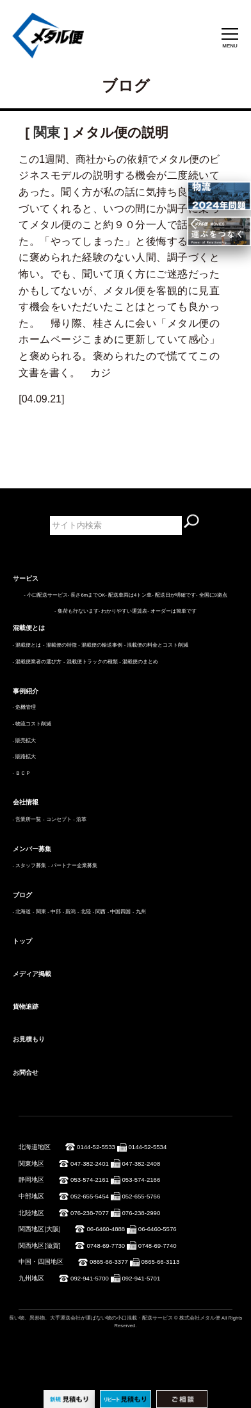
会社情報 (25, 802)
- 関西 (99, 912)
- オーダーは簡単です (172, 611)
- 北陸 (84, 912)
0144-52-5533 (96, 1146)
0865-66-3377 (109, 1261)
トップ (22, 941)
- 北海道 (22, 912)
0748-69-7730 (105, 1245)
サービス (25, 578)
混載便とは (29, 627)
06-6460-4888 (105, 1228)
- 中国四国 (119, 912)
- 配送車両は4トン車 (128, 595)
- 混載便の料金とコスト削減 (156, 645)
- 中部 (54, 912)
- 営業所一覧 (27, 819)
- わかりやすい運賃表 (123, 611)
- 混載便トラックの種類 (90, 662)
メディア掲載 (32, 973)
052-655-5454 (89, 1196)
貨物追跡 (25, 1006)
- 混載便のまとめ (138, 662)
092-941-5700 (89, 1278)
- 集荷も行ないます (76, 611)
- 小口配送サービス (46, 595)
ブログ (22, 895)
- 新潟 (69, 912)
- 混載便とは (27, 645)
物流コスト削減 (33, 724)
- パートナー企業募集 (72, 865)
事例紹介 (25, 691)
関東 (46, 132)
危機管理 (25, 707)
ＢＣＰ (23, 773)
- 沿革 (79, 819)
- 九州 (139, 912)
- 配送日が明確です (174, 595)
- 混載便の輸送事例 (100, 645)
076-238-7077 (89, 1212)
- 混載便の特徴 (60, 645)
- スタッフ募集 (30, 865)
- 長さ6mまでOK (86, 595)
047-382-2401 (89, 1163)
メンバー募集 (32, 848)
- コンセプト (57, 819)
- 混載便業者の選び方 (37, 662)
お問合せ (25, 1072)
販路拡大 (25, 756)
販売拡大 (25, 740)
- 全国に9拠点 (211, 595)
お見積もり (29, 1039)
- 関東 (39, 912)
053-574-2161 (89, 1179)
